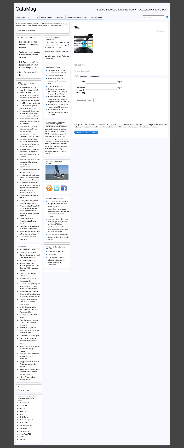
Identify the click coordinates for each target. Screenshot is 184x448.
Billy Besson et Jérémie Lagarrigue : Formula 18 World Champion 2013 (28, 65)
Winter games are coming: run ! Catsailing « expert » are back (29, 55)
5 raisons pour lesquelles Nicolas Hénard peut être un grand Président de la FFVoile (57, 45)
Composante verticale (55, 86)
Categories (20, 17)
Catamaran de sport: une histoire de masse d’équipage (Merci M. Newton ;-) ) (29, 330)
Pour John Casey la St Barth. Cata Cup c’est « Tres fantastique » (29, 356)
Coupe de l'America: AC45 (57, 251)
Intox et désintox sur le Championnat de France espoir (28, 221)
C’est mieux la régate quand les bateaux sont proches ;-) (58, 203)
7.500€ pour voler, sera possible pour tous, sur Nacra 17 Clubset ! (58, 112)
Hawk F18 (23, 414)
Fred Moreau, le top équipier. (29, 336)
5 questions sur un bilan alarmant (56, 52)
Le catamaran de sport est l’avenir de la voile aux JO (58, 237)
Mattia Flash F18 (25, 431)
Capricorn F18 (24, 403)
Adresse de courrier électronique (80, 88)
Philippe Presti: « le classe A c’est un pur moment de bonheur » (29, 364)
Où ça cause (46, 17)
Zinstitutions (59, 17)
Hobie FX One (24, 423)
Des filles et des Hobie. (27, 250)
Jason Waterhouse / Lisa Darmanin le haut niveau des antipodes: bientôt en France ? (30, 95)
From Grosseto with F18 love (28, 73)
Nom (83, 81)
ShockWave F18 (25, 434)
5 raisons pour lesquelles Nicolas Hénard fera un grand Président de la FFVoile (30, 255)
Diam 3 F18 (23, 411)
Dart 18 (22, 409)
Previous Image (80, 65)
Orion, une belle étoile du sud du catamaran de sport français (29, 348)
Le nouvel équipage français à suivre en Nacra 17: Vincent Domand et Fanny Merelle (30, 286)
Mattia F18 (23, 428)
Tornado (22, 440)
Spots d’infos (33, 17)
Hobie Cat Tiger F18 (26, 420)
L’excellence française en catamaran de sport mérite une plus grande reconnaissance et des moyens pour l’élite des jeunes (30, 131)
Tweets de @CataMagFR (26, 30)
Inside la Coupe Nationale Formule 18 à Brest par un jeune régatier (28, 301)
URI (83, 94)
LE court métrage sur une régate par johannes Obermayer (56, 262)
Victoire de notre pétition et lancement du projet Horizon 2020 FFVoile (29, 121)
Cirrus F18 (23, 406)
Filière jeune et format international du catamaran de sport (58, 81)
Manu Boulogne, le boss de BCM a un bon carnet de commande (29, 322)
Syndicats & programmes (77, 17)
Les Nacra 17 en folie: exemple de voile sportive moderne (29, 45)
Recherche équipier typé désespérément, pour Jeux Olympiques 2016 (29, 309)
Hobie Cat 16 (24, 417)
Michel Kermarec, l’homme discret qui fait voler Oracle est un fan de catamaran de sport (30, 294)
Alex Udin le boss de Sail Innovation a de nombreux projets (28, 341)
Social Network (96, 17)
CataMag (25, 9)
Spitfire (22, 437)
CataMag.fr (84, 71)
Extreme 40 (52, 254)
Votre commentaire (84, 100)
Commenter (161, 31)
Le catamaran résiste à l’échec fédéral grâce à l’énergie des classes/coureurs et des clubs (30, 177)
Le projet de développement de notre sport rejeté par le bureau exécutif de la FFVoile (29, 113)
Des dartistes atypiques (28, 260)
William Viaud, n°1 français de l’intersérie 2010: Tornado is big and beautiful (30, 371)
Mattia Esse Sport (26, 426)
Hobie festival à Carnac (56, 257)
